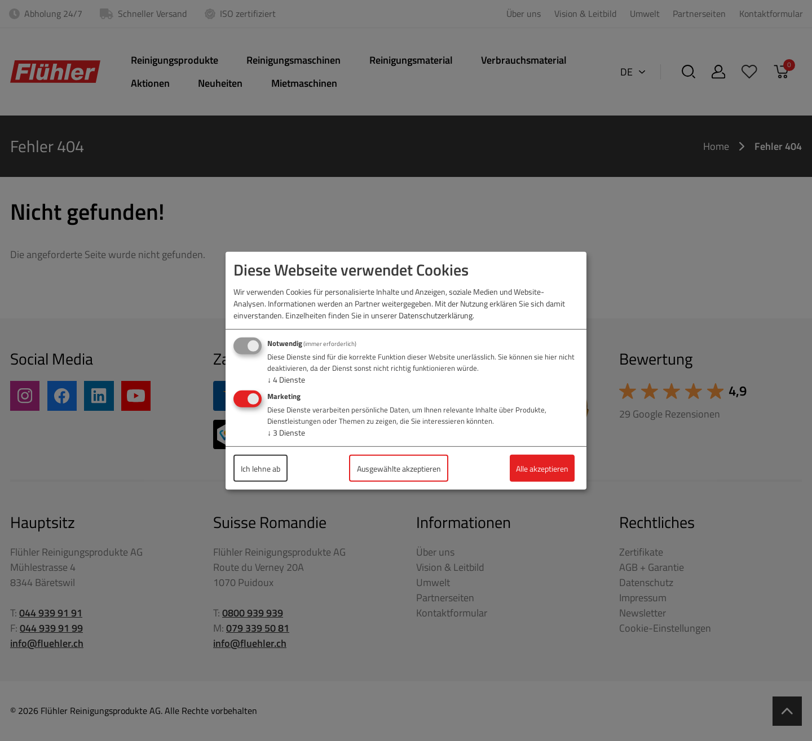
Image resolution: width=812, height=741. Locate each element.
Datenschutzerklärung (436, 315)
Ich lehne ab (260, 468)
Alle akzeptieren (542, 468)
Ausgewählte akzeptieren (399, 468)
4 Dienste (286, 379)
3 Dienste (286, 432)
